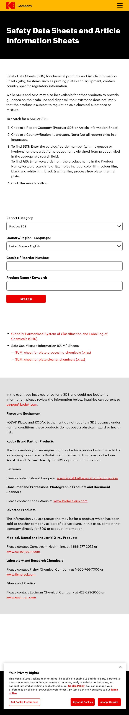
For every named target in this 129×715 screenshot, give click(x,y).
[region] (65, 686)
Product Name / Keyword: (26, 277)
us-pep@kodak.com (21, 404)
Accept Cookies (109, 701)
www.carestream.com (23, 551)
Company (24, 5)
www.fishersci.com (21, 574)
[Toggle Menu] (118, 5)
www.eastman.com (21, 597)
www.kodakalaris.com (70, 500)
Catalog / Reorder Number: (27, 257)
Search (26, 299)
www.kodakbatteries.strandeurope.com (87, 477)
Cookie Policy (76, 686)
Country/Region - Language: (28, 237)
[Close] (120, 667)
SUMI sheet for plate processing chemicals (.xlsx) (53, 352)
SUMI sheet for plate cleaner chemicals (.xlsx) (50, 359)
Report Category (19, 218)
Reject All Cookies (83, 701)
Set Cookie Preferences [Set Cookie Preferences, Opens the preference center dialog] (24, 701)
